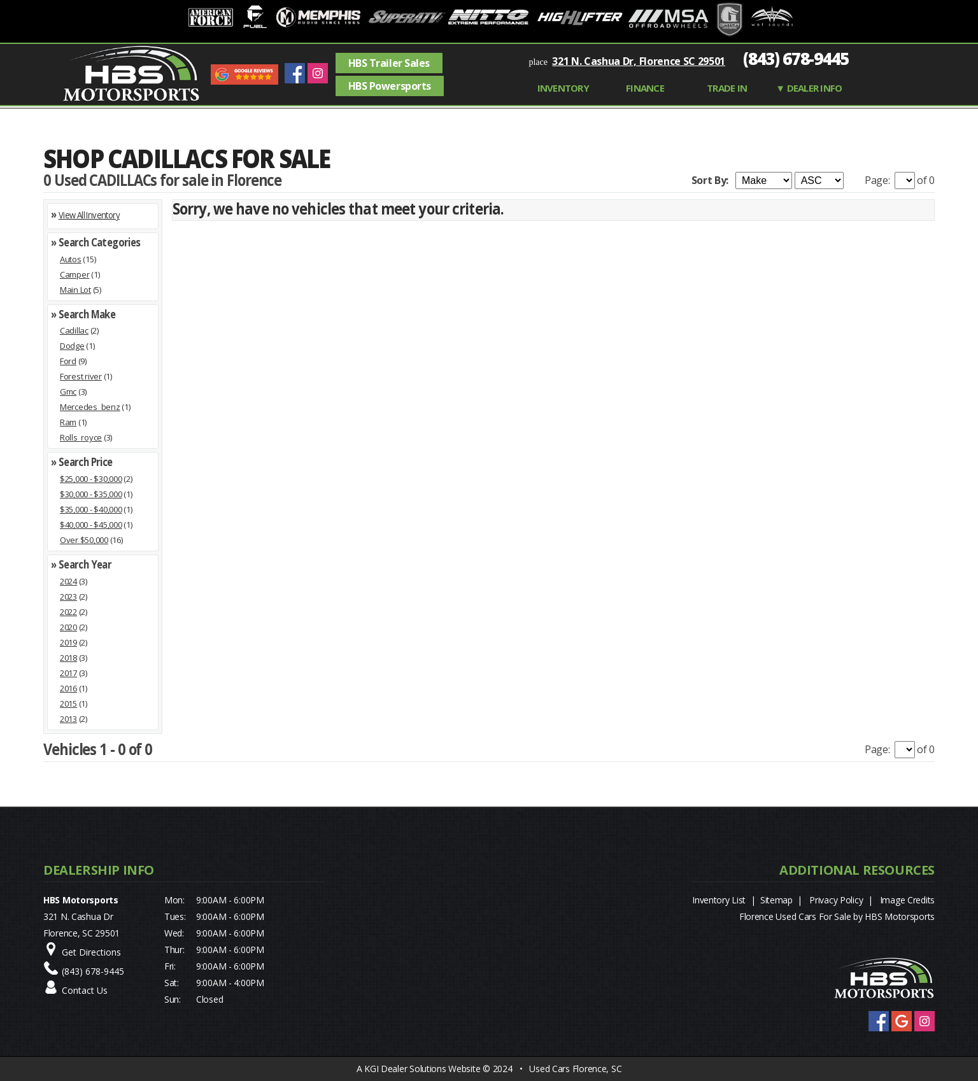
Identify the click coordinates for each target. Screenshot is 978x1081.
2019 (68, 642)
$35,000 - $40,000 (91, 509)
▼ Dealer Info (809, 87)
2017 (68, 673)
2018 (68, 657)
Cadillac (74, 330)
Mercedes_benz (90, 407)
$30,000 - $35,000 (91, 494)
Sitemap (776, 900)
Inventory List (719, 900)
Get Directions (91, 952)
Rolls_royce (81, 437)
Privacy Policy (836, 900)
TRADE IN (727, 87)
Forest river (81, 376)
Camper (74, 274)
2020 (68, 627)
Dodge (72, 345)
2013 (68, 718)
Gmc (68, 391)
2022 (68, 612)
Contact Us (85, 990)
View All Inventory (89, 215)
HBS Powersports (389, 86)
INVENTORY (563, 87)
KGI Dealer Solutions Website (422, 1069)
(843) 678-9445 (796, 58)
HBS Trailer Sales (389, 63)
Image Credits (907, 900)
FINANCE (645, 87)
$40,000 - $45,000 (91, 524)
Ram (68, 422)
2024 (68, 581)
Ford (68, 361)
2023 (68, 596)
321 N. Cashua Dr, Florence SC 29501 (638, 61)
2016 (68, 688)
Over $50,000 (84, 540)
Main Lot (75, 289)
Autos (71, 259)
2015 (68, 703)
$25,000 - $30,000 (91, 478)
